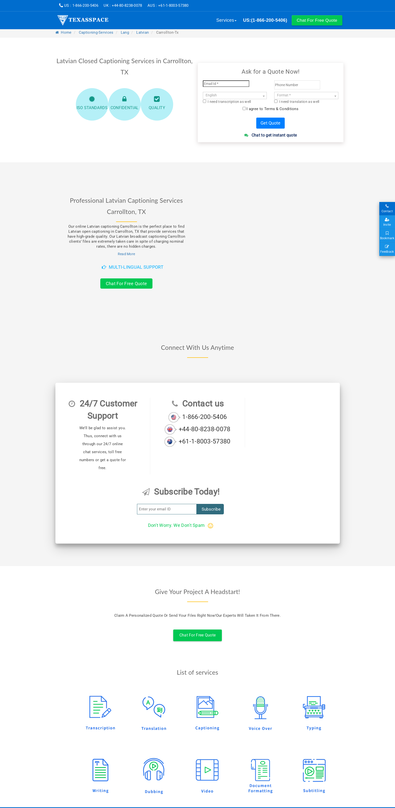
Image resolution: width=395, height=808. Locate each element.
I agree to (272, 109)
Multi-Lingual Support (132, 267)
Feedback (387, 249)
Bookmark (387, 235)
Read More (126, 254)
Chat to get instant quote (270, 135)
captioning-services (96, 32)
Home (63, 32)
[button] (317, 20)
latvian (142, 32)
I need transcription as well (227, 102)
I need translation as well (296, 102)
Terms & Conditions (281, 109)
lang (125, 32)
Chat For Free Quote (126, 283)
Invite (387, 222)
